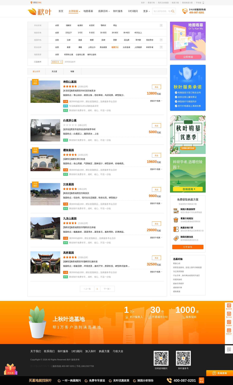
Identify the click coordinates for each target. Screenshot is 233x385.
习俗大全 (118, 351)
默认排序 (36, 71)
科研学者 (149, 47)
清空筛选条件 (70, 62)
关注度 (54, 71)
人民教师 (138, 47)
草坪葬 (138, 40)
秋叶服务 (63, 351)
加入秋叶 (90, 351)
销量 (72, 71)
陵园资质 (37, 54)
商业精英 (103, 47)
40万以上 (138, 33)
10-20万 (103, 33)
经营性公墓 (68, 54)
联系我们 (49, 351)
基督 (68, 47)
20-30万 (115, 33)
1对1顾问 (76, 351)
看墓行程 (151, 3)
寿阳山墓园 (70, 81)
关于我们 (35, 351)
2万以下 (69, 33)
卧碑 (103, 40)
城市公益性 (91, 54)
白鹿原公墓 (70, 120)
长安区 (92, 25)
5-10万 (92, 33)
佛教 (80, 47)
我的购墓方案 (187, 3)
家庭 (80, 40)
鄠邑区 (103, 25)
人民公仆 (91, 47)
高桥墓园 (68, 252)
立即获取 (188, 247)
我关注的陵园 (163, 3)
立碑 (68, 40)
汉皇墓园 (68, 184)
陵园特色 (37, 40)
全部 (57, 25)
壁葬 (115, 40)
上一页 (87, 289)
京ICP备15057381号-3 (40, 366)
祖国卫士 (115, 47)
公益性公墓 (80, 54)
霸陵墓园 (68, 150)
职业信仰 (37, 47)
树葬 (92, 40)
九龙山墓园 (70, 218)
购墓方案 (175, 3)
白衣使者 (126, 47)
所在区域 (37, 25)
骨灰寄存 (149, 40)
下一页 (107, 289)
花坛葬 (126, 40)
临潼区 (80, 25)
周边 (115, 25)
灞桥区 (68, 25)
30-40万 (126, 33)
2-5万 (80, 33)
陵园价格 (37, 33)
